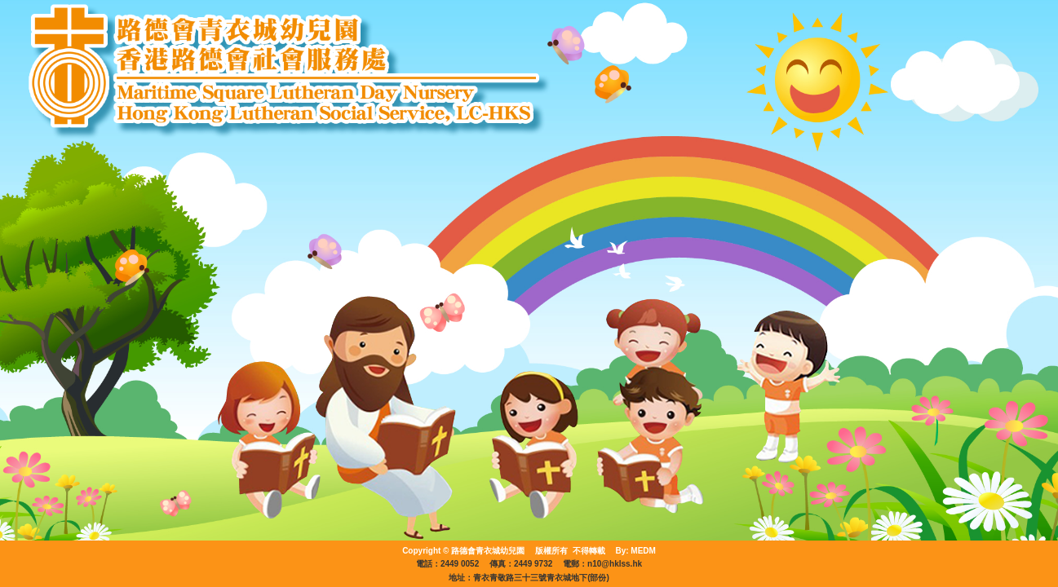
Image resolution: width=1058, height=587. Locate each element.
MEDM (643, 550)
